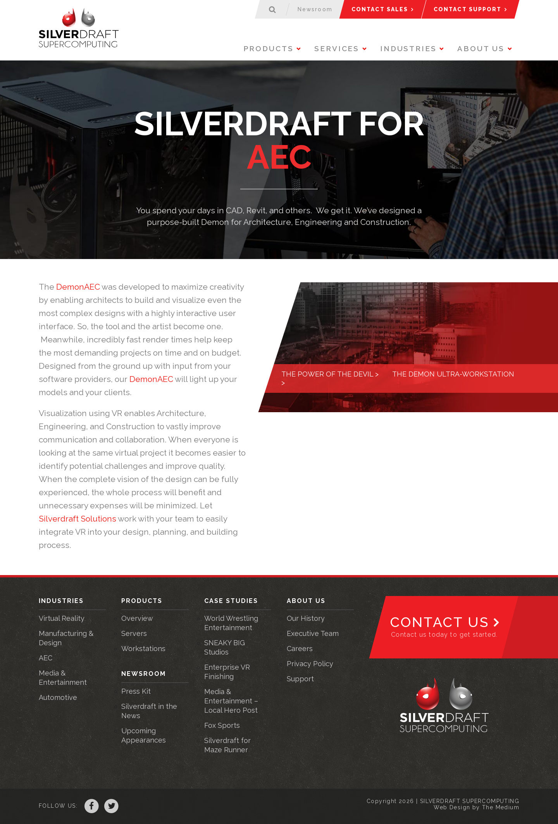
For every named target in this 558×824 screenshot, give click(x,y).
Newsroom (143, 673)
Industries (408, 48)
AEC (45, 658)
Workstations (143, 648)
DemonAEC (79, 287)
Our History (306, 618)
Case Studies (231, 601)
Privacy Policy (310, 664)
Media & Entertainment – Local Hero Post (231, 701)
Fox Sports (222, 725)
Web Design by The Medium (476, 807)
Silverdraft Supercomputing (80, 29)
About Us (481, 48)
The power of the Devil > (330, 374)
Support (300, 679)
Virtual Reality (61, 618)
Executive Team (313, 633)
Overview (137, 618)
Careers (300, 648)
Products (268, 48)
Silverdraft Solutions (77, 518)
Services (336, 48)
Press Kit (136, 691)
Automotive (58, 697)
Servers (134, 633)
